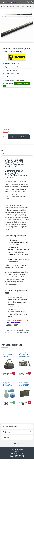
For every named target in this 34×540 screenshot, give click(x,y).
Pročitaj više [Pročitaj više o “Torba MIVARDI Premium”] (13, 373)
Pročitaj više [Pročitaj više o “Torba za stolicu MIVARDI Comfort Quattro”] (29, 402)
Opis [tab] (3, 150)
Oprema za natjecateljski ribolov (8, 382)
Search (24, 2)
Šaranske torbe (7, 353)
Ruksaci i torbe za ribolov (23, 382)
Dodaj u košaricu (20, 137)
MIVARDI (24, 265)
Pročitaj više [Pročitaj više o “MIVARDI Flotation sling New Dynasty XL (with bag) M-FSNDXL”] (29, 373)
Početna (3, 6)
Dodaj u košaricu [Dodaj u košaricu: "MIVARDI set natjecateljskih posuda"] (14, 402)
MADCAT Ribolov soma (17, 6)
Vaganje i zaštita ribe (24, 353)
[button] (31, 13)
